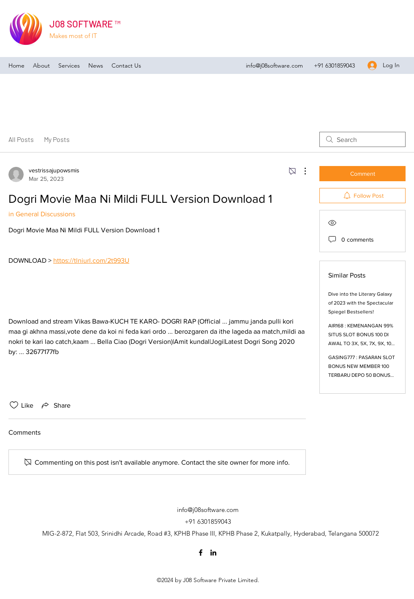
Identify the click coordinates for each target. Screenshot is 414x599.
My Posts (57, 139)
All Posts (21, 139)
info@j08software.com (274, 65)
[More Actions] (301, 171)
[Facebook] (200, 552)
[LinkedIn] (213, 552)
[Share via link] (55, 405)
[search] (362, 139)
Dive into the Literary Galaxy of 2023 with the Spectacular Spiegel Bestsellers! (360, 303)
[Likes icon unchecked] (13, 405)
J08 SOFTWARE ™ (84, 23)
